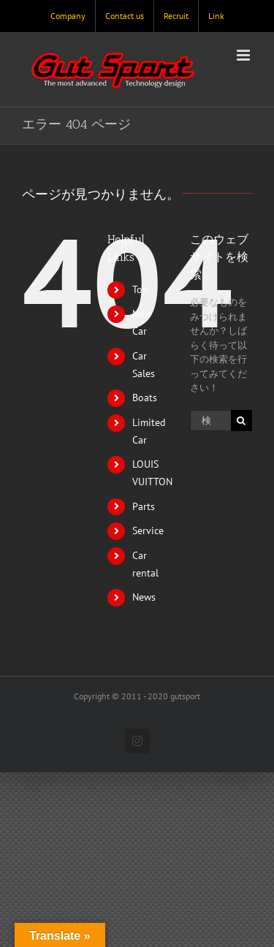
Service (148, 530)
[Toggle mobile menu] (244, 55)
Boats (144, 397)
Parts (143, 506)
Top (140, 289)
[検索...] (210, 420)
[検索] (241, 420)
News (144, 597)
